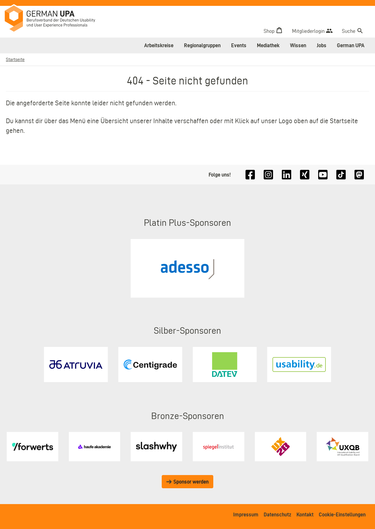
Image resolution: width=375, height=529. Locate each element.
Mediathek (268, 45)
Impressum (245, 514)
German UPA (350, 45)
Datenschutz (277, 514)
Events (238, 45)
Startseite (15, 59)
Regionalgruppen (202, 45)
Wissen (298, 45)
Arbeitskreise (158, 45)
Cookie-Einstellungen (342, 514)
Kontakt (304, 514)
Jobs (321, 45)
